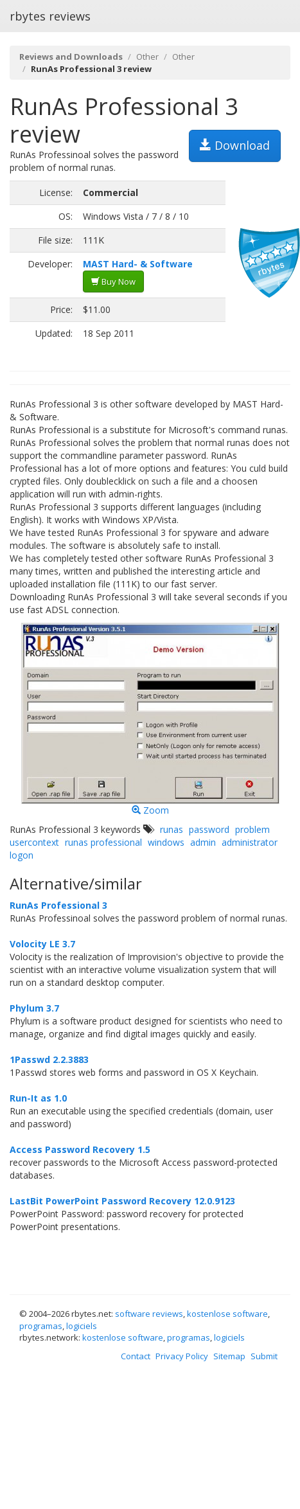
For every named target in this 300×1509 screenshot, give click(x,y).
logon (21, 855)
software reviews (149, 1313)
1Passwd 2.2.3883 (49, 1059)
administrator (250, 842)
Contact (135, 1356)
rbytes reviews (50, 16)
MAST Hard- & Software (138, 264)
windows (166, 842)
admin (203, 842)
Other (147, 56)
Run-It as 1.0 (38, 1098)
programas (40, 1326)
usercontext (34, 842)
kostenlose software (227, 1313)
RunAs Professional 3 (58, 905)
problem (252, 829)
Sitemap (229, 1356)
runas (171, 829)
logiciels (81, 1326)
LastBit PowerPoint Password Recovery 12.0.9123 (122, 1201)
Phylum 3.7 (34, 1008)
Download (235, 145)
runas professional (103, 842)
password (209, 829)
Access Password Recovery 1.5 (80, 1149)
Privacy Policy (181, 1356)
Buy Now (113, 281)
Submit (264, 1356)
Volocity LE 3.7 (42, 944)
